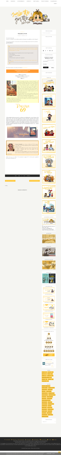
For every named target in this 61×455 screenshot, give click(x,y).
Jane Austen (50, 412)
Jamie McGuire (44, 390)
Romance (43, 380)
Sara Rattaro (49, 399)
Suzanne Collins (51, 394)
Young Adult (44, 382)
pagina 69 (29, 50)
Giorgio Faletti (50, 410)
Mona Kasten (50, 390)
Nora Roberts (44, 410)
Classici (43, 373)
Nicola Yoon (50, 408)
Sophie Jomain (48, 392)
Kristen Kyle (44, 399)
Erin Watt (43, 392)
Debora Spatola (45, 394)
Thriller (49, 380)
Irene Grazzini (44, 403)
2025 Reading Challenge (48, 362)
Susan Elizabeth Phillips (46, 401)
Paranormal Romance (46, 378)
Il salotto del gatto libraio (49, 363)
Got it (53, 453)
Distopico (49, 373)
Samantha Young (45, 417)
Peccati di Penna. (25, 68)
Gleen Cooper (44, 412)
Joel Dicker (50, 403)
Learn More (49, 453)
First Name (45, 65)
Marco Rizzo (44, 408)
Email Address (45, 62)
